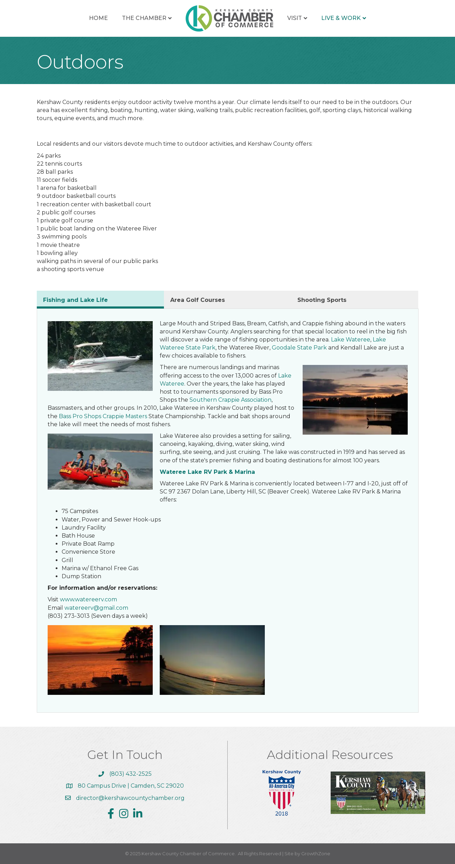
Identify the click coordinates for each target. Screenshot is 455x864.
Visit (294, 18)
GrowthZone (315, 853)
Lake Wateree (350, 339)
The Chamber (144, 18)
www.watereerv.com (88, 599)
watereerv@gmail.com (96, 607)
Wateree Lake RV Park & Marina (207, 472)
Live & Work (341, 18)
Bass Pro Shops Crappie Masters (102, 416)
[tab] (100, 299)
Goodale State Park (299, 347)
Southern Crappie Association (230, 399)
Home (98, 18)
